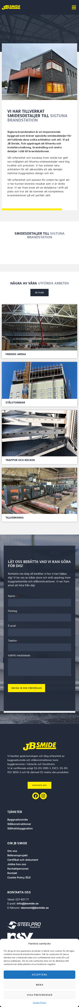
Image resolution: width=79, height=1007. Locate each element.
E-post (13, 625)
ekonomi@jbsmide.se (35, 907)
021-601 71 (22, 899)
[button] (74, 7)
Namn (12, 596)
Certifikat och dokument (22, 859)
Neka (39, 984)
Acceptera (39, 974)
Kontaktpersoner (18, 868)
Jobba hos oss (16, 864)
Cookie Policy (39, 1002)
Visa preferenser (39, 995)
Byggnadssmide (17, 819)
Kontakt (12, 873)
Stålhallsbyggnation (20, 828)
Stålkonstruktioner (19, 823)
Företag (12, 611)
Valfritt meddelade (19, 655)
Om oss (12, 850)
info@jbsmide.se (27, 903)
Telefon (13, 640)
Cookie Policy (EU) (19, 877)
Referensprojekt (17, 855)
